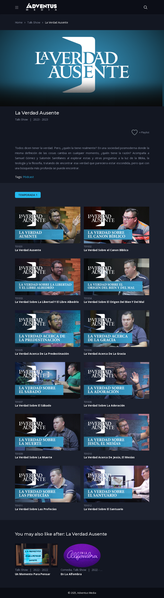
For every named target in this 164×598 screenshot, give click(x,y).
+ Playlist (144, 132)
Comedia (66, 570)
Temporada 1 (27, 195)
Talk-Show (33, 22)
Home (19, 22)
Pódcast (28, 177)
